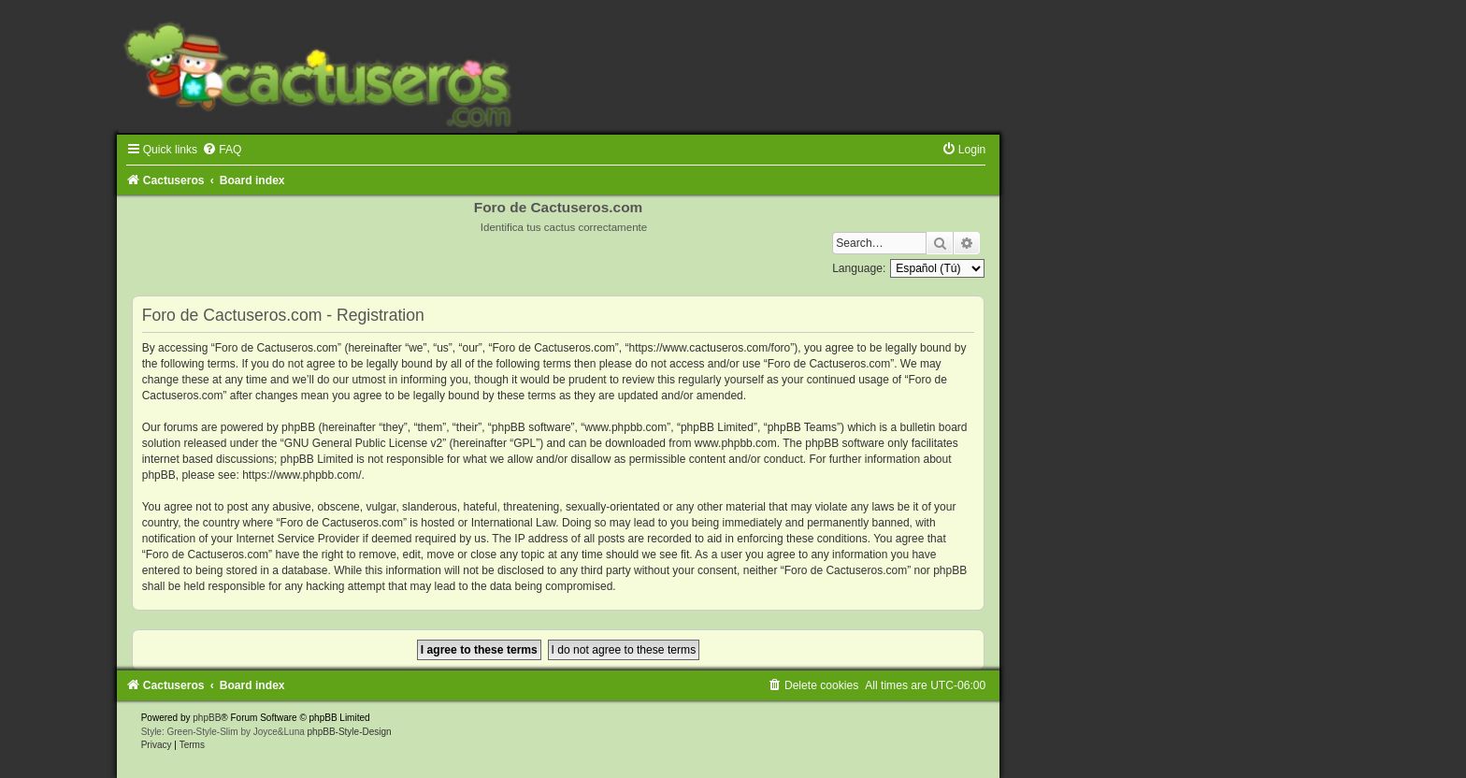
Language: (858, 268)
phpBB (207, 718)
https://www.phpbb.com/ (301, 475)
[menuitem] (221, 149)
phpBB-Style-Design (350, 732)
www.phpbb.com (736, 443)
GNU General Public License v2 (363, 443)
